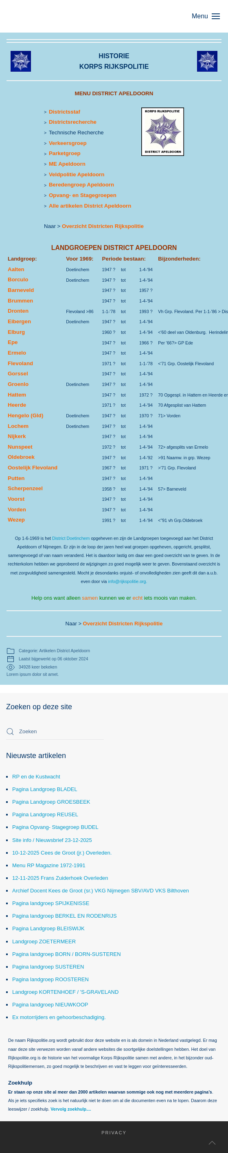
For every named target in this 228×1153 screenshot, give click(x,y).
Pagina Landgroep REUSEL (45, 814)
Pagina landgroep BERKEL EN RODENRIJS (64, 916)
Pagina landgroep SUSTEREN (48, 967)
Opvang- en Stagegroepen (82, 195)
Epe (13, 342)
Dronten (18, 311)
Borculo (18, 279)
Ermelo (17, 353)
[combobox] (55, 731)
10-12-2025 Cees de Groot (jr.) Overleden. (62, 853)
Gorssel (18, 373)
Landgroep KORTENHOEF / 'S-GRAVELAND (65, 992)
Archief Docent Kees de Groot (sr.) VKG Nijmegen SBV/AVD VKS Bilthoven (100, 891)
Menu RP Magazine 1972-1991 (49, 865)
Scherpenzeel (25, 488)
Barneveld (21, 290)
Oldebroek (21, 457)
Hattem (17, 395)
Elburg (16, 332)
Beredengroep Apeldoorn (81, 185)
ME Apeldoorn (67, 164)
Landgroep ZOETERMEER (44, 941)
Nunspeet (20, 447)
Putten (16, 478)
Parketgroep (65, 153)
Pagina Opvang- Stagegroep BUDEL (55, 827)
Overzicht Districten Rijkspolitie (103, 226)
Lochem (18, 426)
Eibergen (19, 321)
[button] (210, 16)
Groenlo (18, 384)
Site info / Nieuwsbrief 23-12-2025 (52, 840)
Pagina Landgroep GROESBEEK (51, 802)
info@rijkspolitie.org (127, 581)
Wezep (16, 520)
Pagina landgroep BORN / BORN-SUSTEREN (66, 954)
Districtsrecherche (72, 122)
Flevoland (20, 363)
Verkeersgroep (68, 143)
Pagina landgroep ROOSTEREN (50, 979)
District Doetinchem (71, 538)
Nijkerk (17, 436)
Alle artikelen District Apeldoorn (90, 206)
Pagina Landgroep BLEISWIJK (48, 928)
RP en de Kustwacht (36, 777)
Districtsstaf (64, 112)
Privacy (108, 1132)
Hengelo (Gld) (25, 415)
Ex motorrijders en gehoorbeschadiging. (59, 1017)
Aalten (16, 269)
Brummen (20, 301)
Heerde (17, 405)
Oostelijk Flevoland (32, 468)
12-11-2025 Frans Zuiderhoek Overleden (60, 878)
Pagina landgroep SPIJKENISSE (50, 903)
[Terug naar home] (45, 16)
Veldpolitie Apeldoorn (77, 174)
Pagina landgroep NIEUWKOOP (50, 1005)
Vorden (17, 509)
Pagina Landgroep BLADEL (44, 789)
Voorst (16, 499)
